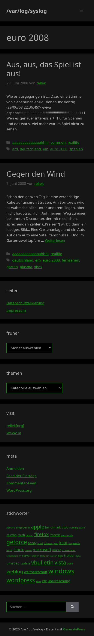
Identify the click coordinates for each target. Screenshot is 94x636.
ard (15, 148)
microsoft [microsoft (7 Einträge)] (42, 549)
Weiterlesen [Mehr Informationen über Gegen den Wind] (55, 240)
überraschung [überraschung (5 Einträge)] (59, 581)
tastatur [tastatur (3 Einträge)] (44, 555)
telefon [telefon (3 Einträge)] (53, 555)
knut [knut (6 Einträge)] (63, 542)
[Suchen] (72, 607)
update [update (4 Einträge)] (25, 563)
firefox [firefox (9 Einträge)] (41, 534)
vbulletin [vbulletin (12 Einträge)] (42, 562)
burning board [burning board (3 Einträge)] (77, 527)
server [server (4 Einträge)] (26, 556)
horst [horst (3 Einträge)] (40, 543)
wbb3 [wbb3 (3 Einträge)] (70, 563)
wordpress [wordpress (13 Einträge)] (20, 580)
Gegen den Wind (35, 174)
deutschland (30, 148)
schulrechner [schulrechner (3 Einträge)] (69, 550)
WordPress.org (19, 490)
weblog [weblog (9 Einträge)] (14, 571)
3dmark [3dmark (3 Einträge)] (10, 527)
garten (12, 266)
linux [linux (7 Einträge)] (19, 549)
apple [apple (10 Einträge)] (37, 526)
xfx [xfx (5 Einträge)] (44, 581)
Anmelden (15, 468)
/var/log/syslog (26, 10)
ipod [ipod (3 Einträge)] (56, 543)
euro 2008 (58, 148)
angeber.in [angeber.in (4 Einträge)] (23, 527)
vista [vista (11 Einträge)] (60, 562)
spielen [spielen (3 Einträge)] (35, 555)
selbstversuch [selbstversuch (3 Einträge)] (13, 555)
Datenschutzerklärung (25, 302)
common (58, 142)
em (45, 148)
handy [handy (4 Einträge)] (32, 543)
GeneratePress (74, 629)
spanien (76, 148)
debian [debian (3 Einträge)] (29, 535)
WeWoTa (13, 432)
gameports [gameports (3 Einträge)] (67, 535)
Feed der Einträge (21, 475)
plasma (26, 266)
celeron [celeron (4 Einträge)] (11, 535)
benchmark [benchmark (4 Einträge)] (53, 527)
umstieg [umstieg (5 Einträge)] (12, 563)
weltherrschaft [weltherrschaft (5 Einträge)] (35, 572)
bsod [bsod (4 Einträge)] (65, 527)
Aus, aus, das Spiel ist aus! (43, 68)
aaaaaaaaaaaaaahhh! (30, 142)
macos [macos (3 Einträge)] (28, 550)
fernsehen (70, 260)
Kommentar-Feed (21, 483)
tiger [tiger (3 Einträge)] (60, 555)
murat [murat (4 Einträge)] (56, 550)
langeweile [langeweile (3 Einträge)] (74, 543)
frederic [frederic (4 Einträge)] (55, 535)
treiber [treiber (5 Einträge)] (69, 555)
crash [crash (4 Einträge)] (21, 535)
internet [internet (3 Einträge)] (48, 543)
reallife (73, 142)
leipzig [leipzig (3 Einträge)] (9, 550)
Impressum (16, 310)
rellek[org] (15, 425)
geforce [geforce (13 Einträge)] (16, 542)
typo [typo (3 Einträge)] (78, 555)
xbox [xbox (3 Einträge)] (38, 581)
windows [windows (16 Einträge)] (61, 571)
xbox (38, 266)
